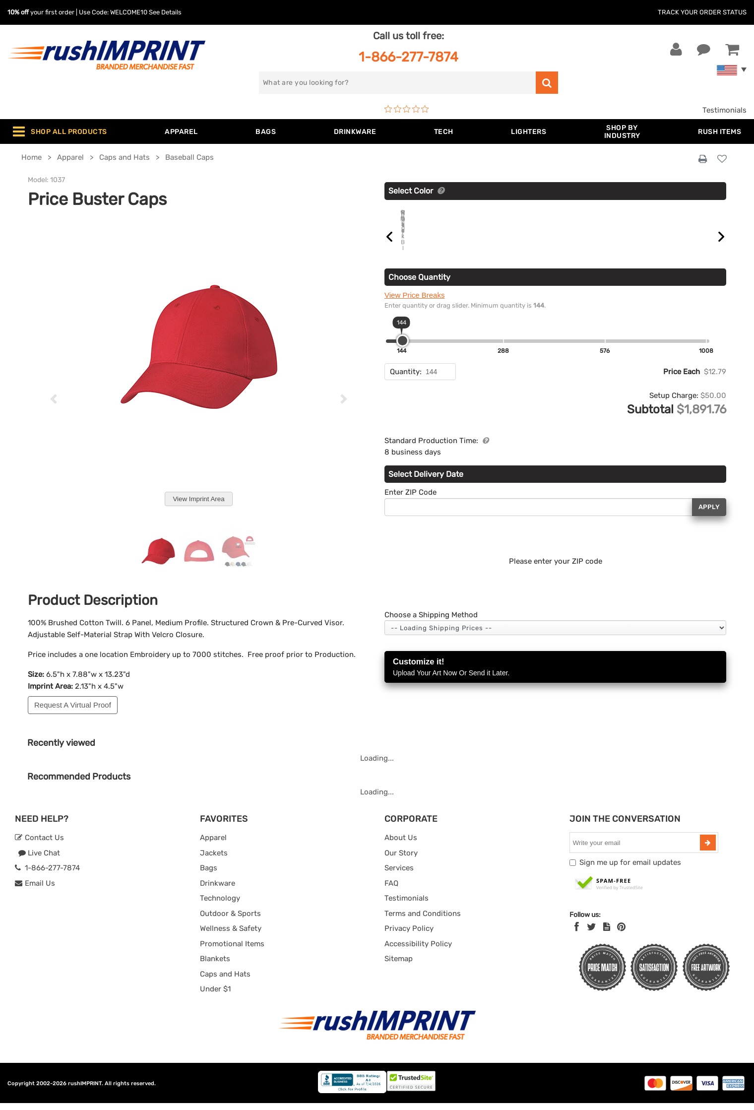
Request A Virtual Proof (72, 705)
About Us (400, 844)
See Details (165, 12)
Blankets (215, 965)
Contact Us (39, 844)
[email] (636, 849)
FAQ (391, 890)
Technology (220, 905)
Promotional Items (232, 950)
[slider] (402, 371)
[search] (397, 82)
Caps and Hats (225, 981)
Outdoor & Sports (230, 920)
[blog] (606, 934)
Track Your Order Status (702, 12)
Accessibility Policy (418, 950)
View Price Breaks (414, 325)
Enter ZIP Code (410, 522)
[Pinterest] (621, 934)
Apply (709, 537)
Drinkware (217, 890)
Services (399, 874)
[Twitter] (591, 934)
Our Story (401, 859)
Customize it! (555, 698)
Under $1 (215, 995)
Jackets (214, 859)
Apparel (213, 844)
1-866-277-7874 (408, 57)
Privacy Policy (409, 935)
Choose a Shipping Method (431, 645)
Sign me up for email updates (630, 869)
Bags (208, 874)
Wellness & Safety (230, 935)
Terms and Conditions (422, 920)
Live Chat (39, 859)
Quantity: (406, 401)
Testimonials (724, 110)
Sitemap (398, 965)
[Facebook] (576, 934)
